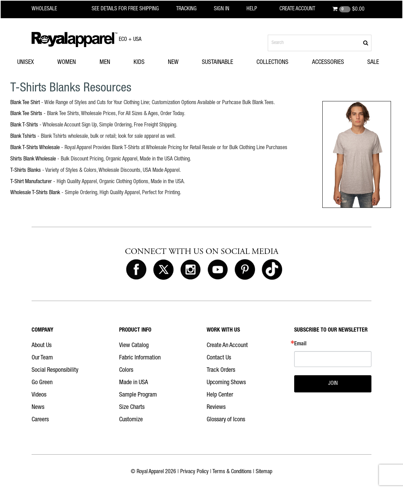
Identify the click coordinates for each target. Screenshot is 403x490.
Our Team (42, 358)
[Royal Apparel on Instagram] (190, 269)
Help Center (220, 395)
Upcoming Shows (226, 383)
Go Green (42, 383)
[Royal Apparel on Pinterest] (244, 269)
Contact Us (219, 358)
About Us (41, 346)
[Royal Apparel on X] (163, 269)
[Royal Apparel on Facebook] (136, 269)
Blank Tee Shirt (25, 103)
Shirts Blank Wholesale (33, 159)
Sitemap (264, 472)
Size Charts (132, 407)
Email (300, 344)
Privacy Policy (194, 472)
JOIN (333, 384)
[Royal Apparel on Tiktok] (272, 269)
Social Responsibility (55, 370)
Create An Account (227, 346)
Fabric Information (140, 358)
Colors (126, 370)
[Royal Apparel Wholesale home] (50, 9)
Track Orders (221, 370)
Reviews (216, 407)
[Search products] (320, 43)
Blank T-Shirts (24, 125)
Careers (40, 420)
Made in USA (133, 383)
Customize (131, 420)
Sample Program (138, 395)
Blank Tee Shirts (26, 114)
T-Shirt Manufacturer (31, 182)
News (38, 407)
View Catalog (134, 346)
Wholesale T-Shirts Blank (35, 193)
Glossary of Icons (226, 420)
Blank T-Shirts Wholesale (35, 148)
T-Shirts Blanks (25, 171)
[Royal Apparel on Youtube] (217, 269)
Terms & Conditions (232, 472)
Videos (39, 395)
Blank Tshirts (23, 137)
